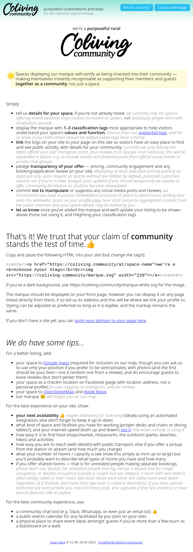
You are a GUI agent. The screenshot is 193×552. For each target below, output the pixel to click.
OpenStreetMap (58, 390)
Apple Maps (95, 390)
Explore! (172, 7)
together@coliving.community (121, 540)
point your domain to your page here (110, 319)
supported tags (153, 132)
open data (57, 540)
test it (126, 428)
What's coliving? (136, 7)
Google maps (56, 361)
